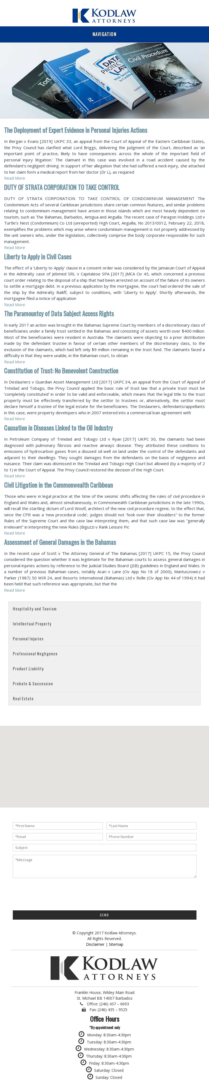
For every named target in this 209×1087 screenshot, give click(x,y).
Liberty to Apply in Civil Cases (37, 256)
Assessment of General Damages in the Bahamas (60, 542)
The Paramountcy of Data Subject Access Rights (59, 313)
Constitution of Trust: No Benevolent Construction (61, 370)
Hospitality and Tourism (35, 609)
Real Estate (23, 698)
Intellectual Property (32, 624)
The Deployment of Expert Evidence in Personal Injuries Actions (75, 130)
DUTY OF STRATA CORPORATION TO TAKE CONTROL (61, 187)
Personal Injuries (28, 638)
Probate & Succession (33, 683)
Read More (14, 178)
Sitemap (116, 944)
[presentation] (54, 893)
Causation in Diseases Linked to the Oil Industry (58, 427)
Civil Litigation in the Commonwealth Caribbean (58, 485)
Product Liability (28, 668)
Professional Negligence (35, 653)
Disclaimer (95, 944)
